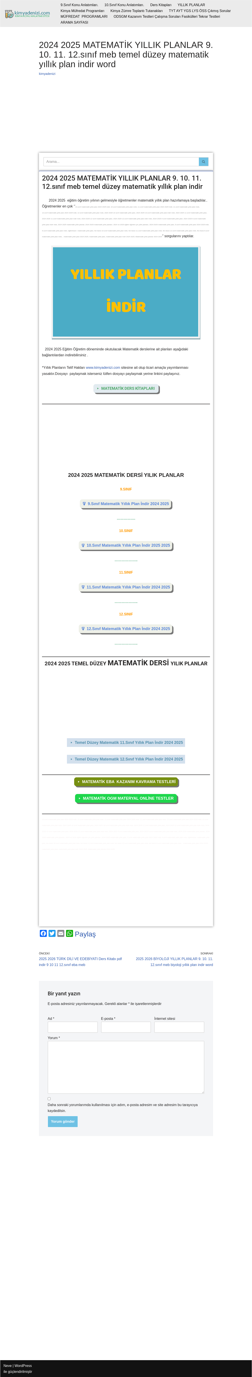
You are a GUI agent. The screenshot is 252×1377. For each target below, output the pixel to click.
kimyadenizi (47, 74)
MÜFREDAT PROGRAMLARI (84, 16)
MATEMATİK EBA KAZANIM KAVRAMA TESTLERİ (129, 782)
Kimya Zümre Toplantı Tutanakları (136, 11)
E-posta (108, 1018)
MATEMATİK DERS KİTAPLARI (128, 388)
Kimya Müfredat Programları (82, 11)
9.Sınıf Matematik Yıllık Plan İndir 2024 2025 (128, 504)
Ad (51, 1018)
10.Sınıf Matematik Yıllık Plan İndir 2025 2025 (128, 545)
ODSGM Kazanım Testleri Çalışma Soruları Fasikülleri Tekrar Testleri (167, 16)
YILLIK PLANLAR (191, 5)
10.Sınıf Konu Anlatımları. (124, 5)
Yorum (54, 1038)
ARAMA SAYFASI (74, 22)
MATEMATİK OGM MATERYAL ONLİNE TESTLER (129, 798)
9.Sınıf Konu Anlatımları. (79, 5)
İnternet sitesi (164, 1018)
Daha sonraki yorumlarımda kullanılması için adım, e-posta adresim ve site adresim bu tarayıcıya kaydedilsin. (123, 1108)
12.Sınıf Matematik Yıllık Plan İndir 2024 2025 (128, 629)
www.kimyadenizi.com (103, 367)
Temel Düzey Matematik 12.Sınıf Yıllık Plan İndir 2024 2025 (129, 759)
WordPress (23, 1366)
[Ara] (121, 161)
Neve (8, 1366)
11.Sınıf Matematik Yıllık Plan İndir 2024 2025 (128, 587)
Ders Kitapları (161, 5)
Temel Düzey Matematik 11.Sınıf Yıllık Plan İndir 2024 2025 (129, 742)
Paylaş (85, 934)
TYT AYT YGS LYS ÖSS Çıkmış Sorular (200, 11)
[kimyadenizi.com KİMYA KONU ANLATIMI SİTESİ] (28, 13)
